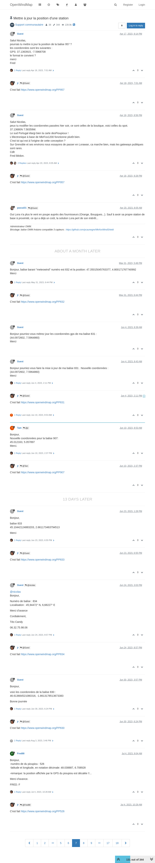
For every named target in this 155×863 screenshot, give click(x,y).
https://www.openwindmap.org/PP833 (43, 559)
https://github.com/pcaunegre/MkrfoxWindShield (90, 229)
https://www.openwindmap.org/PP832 (43, 301)
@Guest (24, 83)
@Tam (24, 466)
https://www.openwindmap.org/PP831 (43, 402)
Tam (19, 428)
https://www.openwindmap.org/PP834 (43, 654)
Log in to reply (136, 25)
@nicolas (30, 585)
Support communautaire (29, 24)
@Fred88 (25, 805)
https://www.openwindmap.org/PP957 (43, 89)
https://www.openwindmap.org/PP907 (43, 472)
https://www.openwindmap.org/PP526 (43, 811)
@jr (25, 428)
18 (117, 843)
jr (18, 83)
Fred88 (20, 753)
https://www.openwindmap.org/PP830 (43, 727)
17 (108, 843)
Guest (20, 34)
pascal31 (21, 208)
